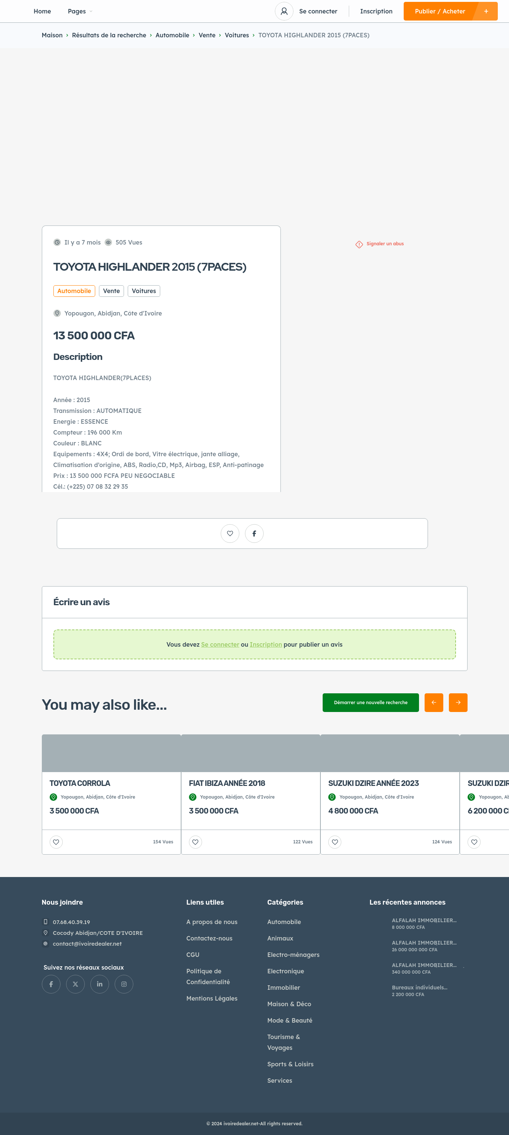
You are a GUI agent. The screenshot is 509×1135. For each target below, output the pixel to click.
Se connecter (318, 11)
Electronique (285, 971)
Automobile (172, 35)
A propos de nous (212, 922)
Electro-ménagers (293, 954)
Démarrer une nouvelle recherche (370, 702)
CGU (192, 954)
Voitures (237, 35)
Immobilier (283, 987)
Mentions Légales (212, 998)
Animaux (280, 938)
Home (42, 11)
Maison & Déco (289, 1004)
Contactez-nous (209, 938)
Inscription (376, 11)
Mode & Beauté (290, 1020)
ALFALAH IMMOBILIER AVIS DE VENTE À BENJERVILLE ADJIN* (422, 920)
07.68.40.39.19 (71, 922)
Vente (207, 35)
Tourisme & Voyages (283, 1042)
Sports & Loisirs (290, 1064)
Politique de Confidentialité (208, 976)
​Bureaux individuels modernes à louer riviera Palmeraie (424, 987)
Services (279, 1080)
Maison (52, 35)
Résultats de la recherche (109, 35)
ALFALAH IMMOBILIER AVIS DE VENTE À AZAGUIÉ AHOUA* (428, 965)
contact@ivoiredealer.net (87, 943)
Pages (80, 11)
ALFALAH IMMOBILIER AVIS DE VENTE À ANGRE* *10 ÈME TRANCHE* (426, 942)
